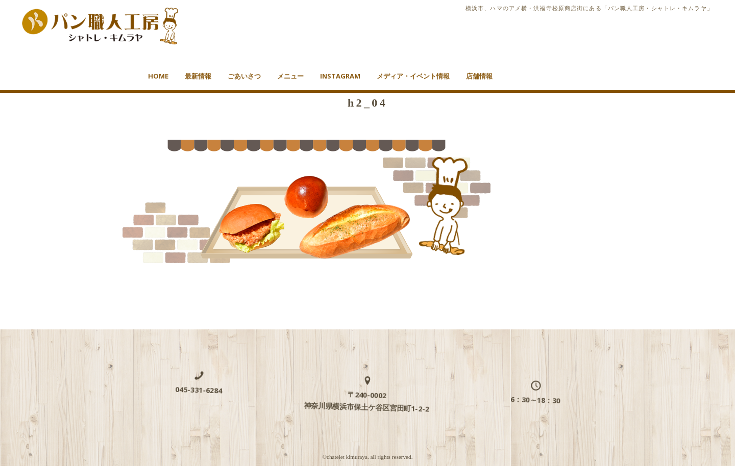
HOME (158, 76)
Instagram (340, 76)
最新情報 (198, 76)
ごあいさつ (244, 76)
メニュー (290, 76)
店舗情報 (479, 76)
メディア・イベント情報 (413, 76)
